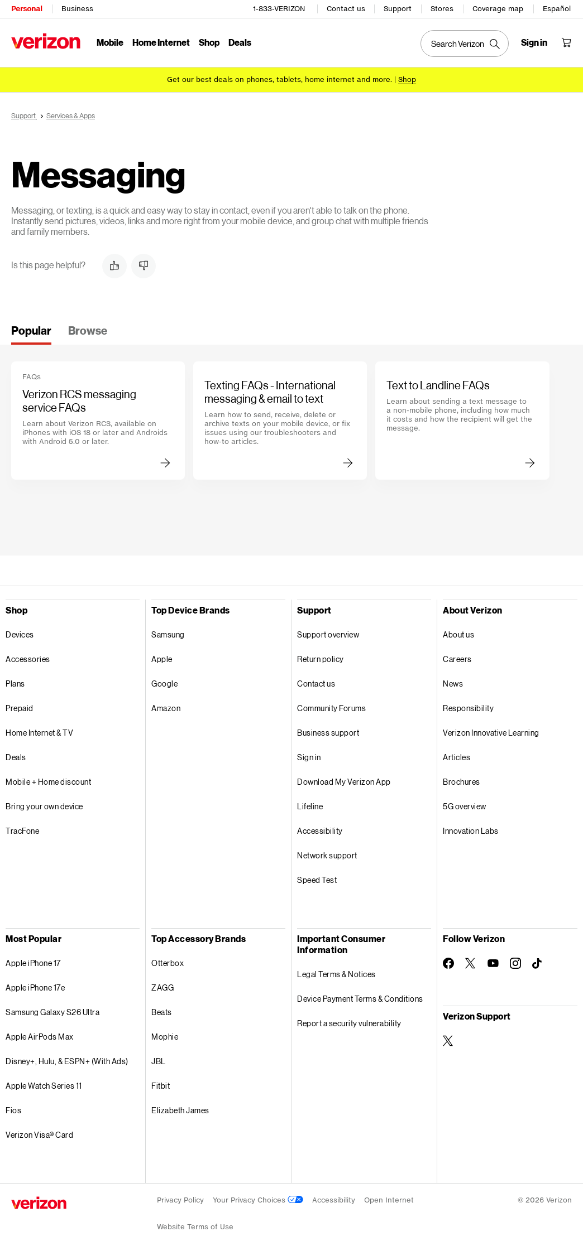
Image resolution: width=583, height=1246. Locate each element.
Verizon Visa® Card (39, 1134)
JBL (158, 1061)
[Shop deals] (407, 79)
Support (398, 8)
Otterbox (167, 963)
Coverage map (497, 8)
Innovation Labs (471, 831)
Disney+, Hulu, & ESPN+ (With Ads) (67, 1061)
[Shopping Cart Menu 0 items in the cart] (566, 42)
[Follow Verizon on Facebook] (448, 963)
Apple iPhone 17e (35, 987)
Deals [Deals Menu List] (239, 42)
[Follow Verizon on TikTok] (537, 963)
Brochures (461, 781)
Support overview (328, 634)
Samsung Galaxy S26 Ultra (52, 1012)
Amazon (165, 708)
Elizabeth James (180, 1110)
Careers (457, 659)
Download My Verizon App (344, 781)
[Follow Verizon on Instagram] (515, 963)
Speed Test (317, 880)
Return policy (320, 659)
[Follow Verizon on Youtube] (493, 963)
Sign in (309, 757)
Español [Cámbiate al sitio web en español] (557, 8)
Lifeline (310, 806)
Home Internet (161, 42)
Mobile (110, 42)
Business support (328, 732)
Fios (13, 1110)
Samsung (168, 634)
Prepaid (20, 708)
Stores (442, 8)
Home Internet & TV (39, 732)
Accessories (28, 659)
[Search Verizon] (464, 43)
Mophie (164, 1036)
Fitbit (160, 1085)
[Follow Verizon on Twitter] (470, 963)
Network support (327, 855)
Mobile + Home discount (48, 781)
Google (164, 683)
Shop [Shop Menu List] (209, 42)
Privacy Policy (180, 1200)
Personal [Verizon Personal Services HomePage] (26, 8)
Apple (162, 659)
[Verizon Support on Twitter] (448, 1040)
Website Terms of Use (195, 1227)
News (453, 683)
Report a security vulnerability (349, 1023)
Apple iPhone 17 (33, 963)
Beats (161, 1012)
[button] (114, 266)
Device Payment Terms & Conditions (360, 998)
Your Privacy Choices (258, 1200)
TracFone (22, 831)
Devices (20, 634)
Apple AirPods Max (40, 1036)
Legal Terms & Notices (336, 974)
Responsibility (468, 708)
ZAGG (162, 987)
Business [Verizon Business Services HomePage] (77, 8)
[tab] (31, 334)
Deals (16, 757)
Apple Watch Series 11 (44, 1085)
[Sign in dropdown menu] (534, 42)
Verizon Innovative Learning (491, 732)
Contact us (346, 8)
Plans (15, 683)
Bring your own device (44, 806)
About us (458, 634)
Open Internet (389, 1200)
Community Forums (331, 708)
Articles (456, 757)
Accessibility (320, 831)
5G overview (464, 806)
